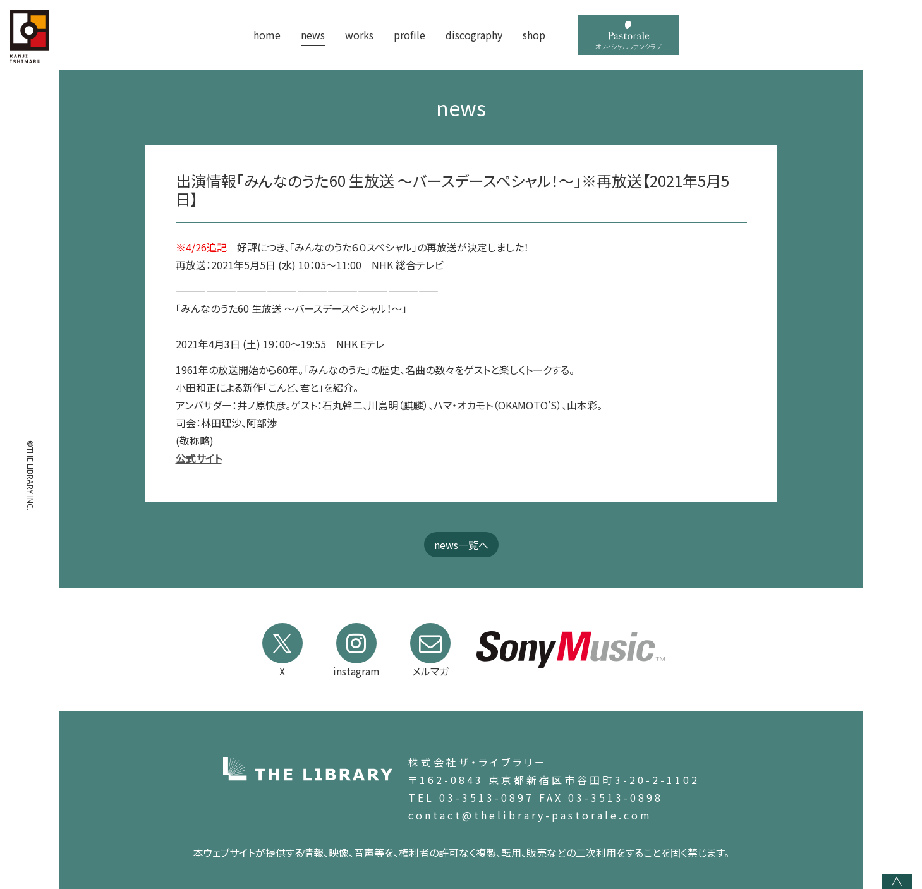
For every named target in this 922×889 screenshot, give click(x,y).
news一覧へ (461, 544)
